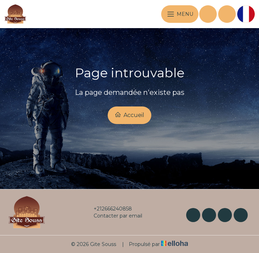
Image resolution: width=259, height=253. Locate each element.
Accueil (129, 114)
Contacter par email (114, 216)
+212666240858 (109, 209)
